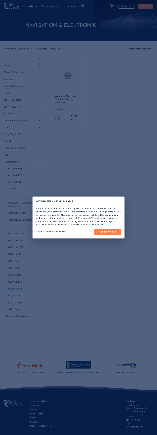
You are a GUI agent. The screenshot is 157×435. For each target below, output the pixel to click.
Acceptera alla (107, 231)
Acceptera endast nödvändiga (51, 231)
